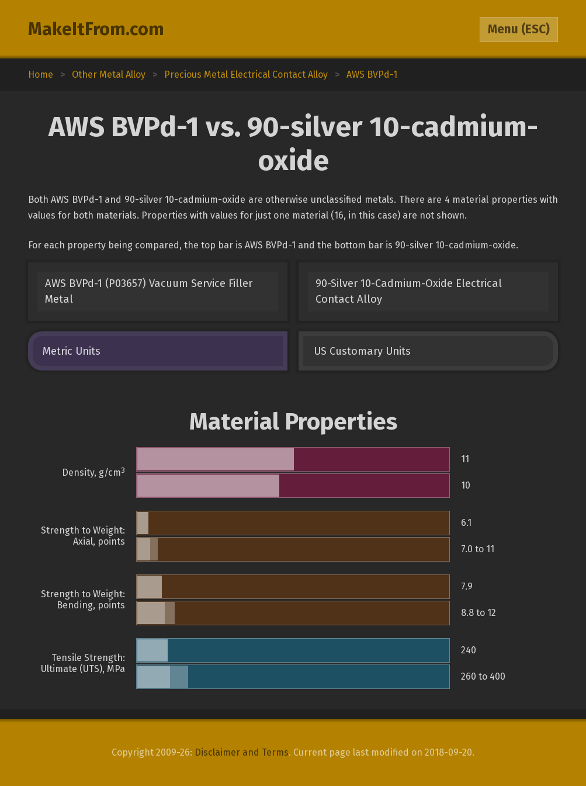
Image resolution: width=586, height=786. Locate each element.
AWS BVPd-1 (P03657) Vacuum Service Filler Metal (148, 291)
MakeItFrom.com (96, 29)
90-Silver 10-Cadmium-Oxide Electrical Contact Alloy (408, 291)
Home (40, 74)
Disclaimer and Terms (242, 752)
